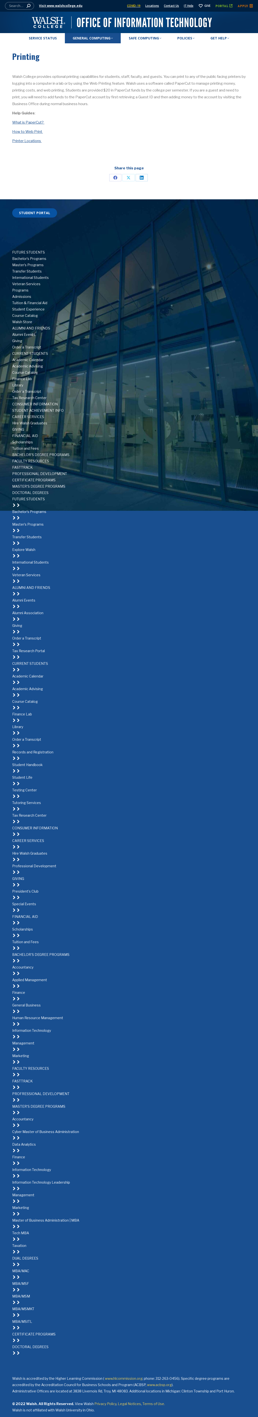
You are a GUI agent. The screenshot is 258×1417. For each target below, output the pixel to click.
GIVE (204, 6)
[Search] (19, 6)
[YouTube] (129, 246)
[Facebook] (129, 221)
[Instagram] (129, 240)
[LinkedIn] (129, 233)
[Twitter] (129, 227)
